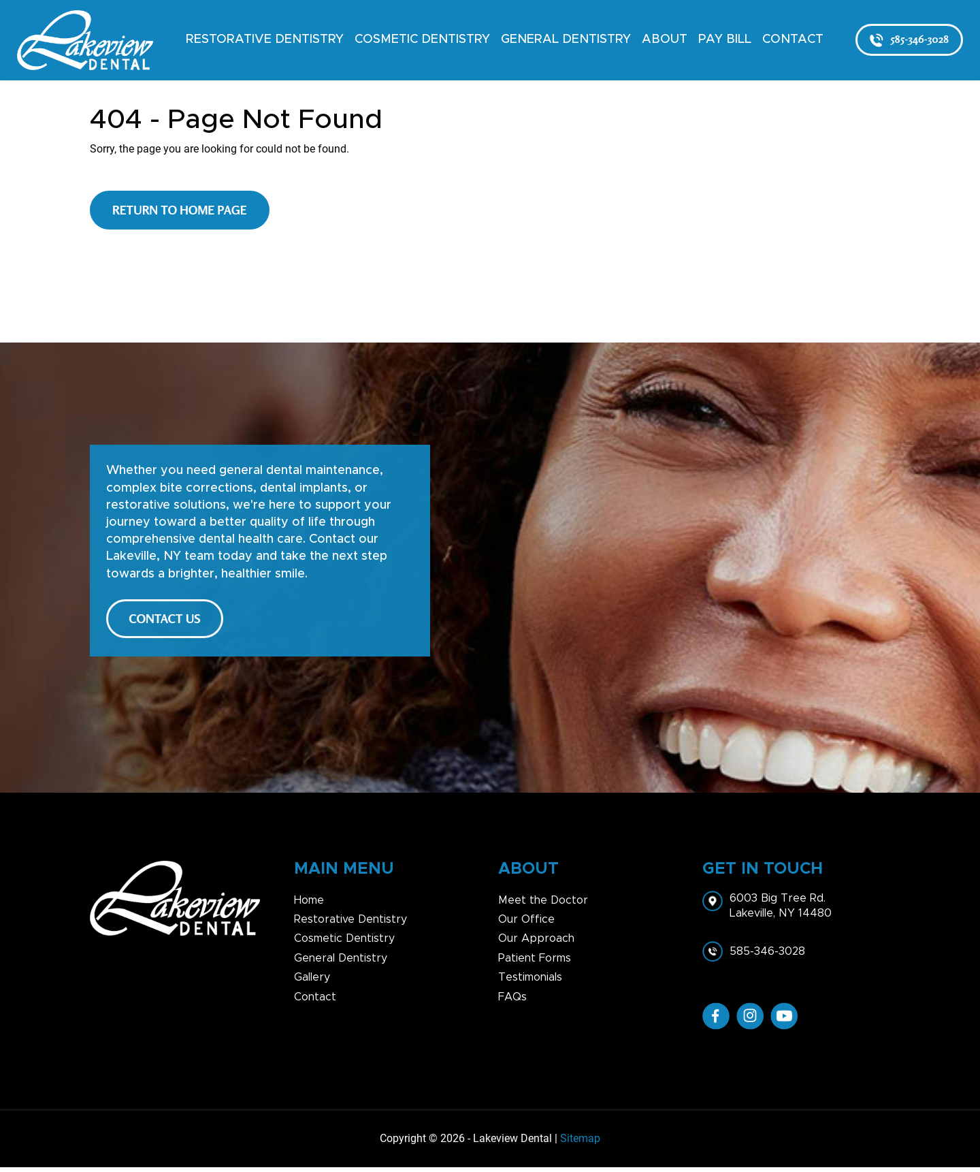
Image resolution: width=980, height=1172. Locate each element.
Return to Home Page (179, 209)
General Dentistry (566, 39)
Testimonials (530, 982)
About (664, 39)
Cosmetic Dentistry (422, 39)
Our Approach (536, 943)
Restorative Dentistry (265, 39)
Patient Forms (534, 962)
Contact (792, 39)
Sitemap (580, 1143)
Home (309, 905)
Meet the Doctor (543, 905)
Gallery (312, 982)
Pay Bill (724, 39)
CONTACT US (168, 620)
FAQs (512, 1001)
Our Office (526, 924)
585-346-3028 (909, 39)
